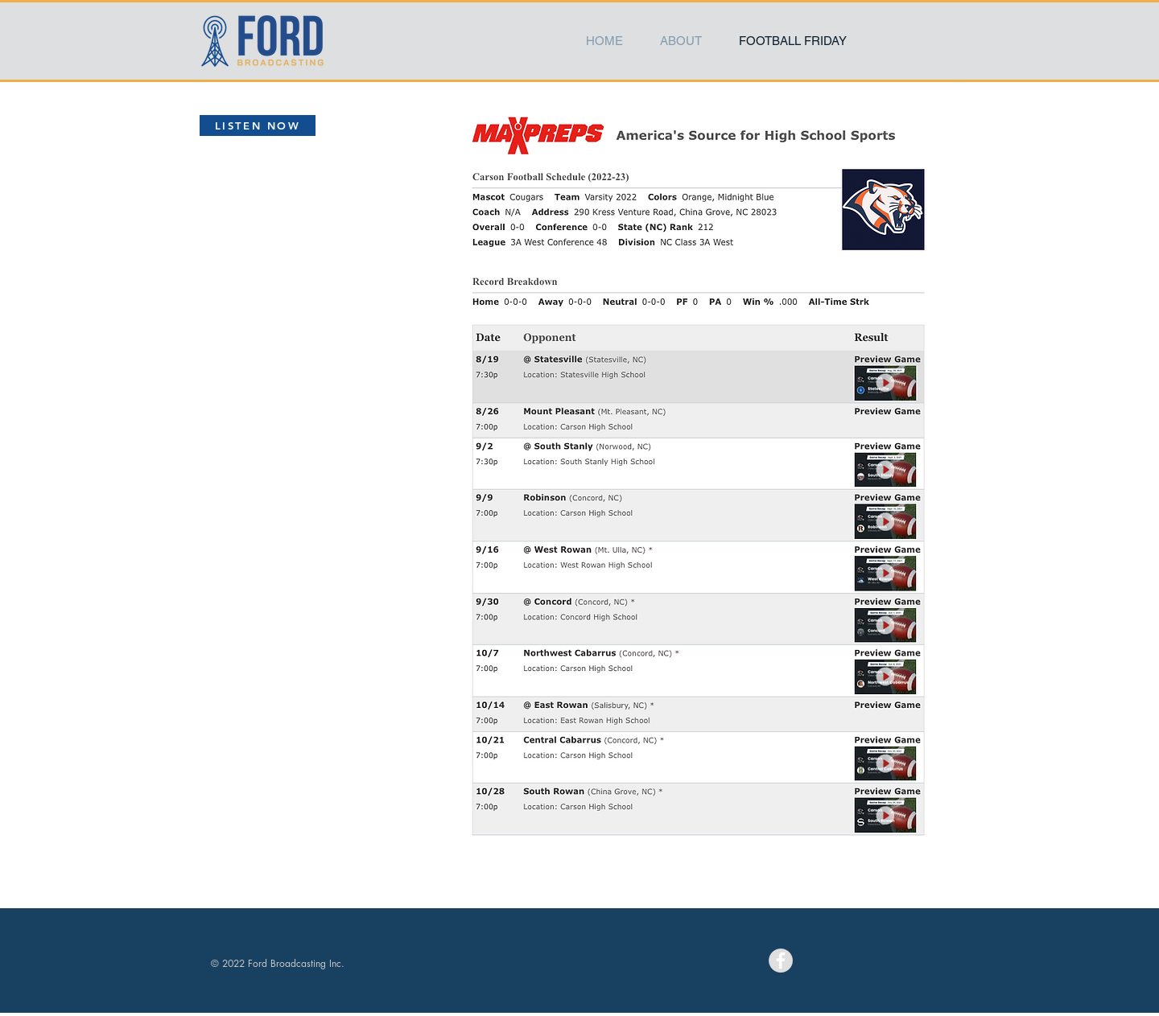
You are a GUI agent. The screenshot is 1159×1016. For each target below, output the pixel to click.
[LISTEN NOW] (258, 125)
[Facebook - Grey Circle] (781, 960)
